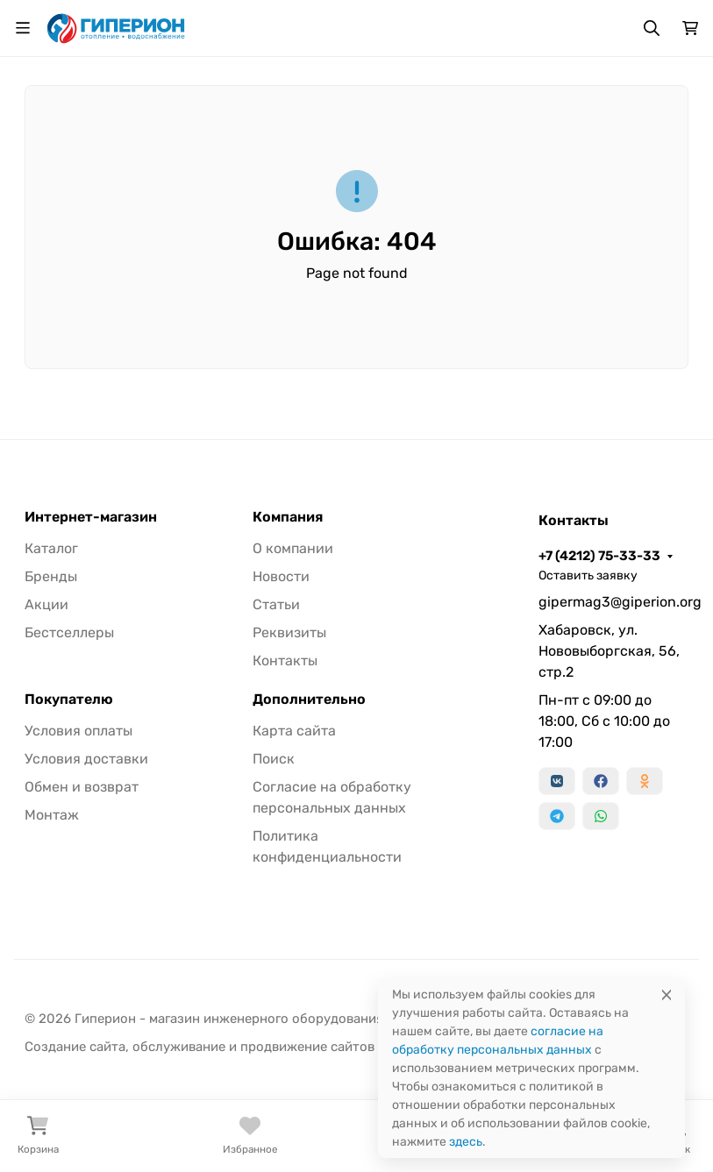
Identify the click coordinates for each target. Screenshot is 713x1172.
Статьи (276, 604)
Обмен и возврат (82, 786)
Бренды (51, 576)
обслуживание (178, 1047)
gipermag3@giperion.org (613, 601)
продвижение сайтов (307, 1047)
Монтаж (52, 814)
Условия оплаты (78, 730)
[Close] (666, 994)
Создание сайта (75, 1047)
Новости (281, 576)
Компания (288, 517)
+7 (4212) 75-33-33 (599, 556)
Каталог (51, 548)
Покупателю (69, 700)
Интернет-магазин (91, 517)
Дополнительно (309, 700)
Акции (46, 604)
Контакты (285, 660)
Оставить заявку (588, 575)
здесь (465, 1141)
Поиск (274, 758)
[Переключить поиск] (651, 28)
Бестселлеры (69, 632)
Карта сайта (294, 730)
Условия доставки (86, 758)
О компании (293, 548)
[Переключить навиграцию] (23, 28)
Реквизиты (289, 632)
